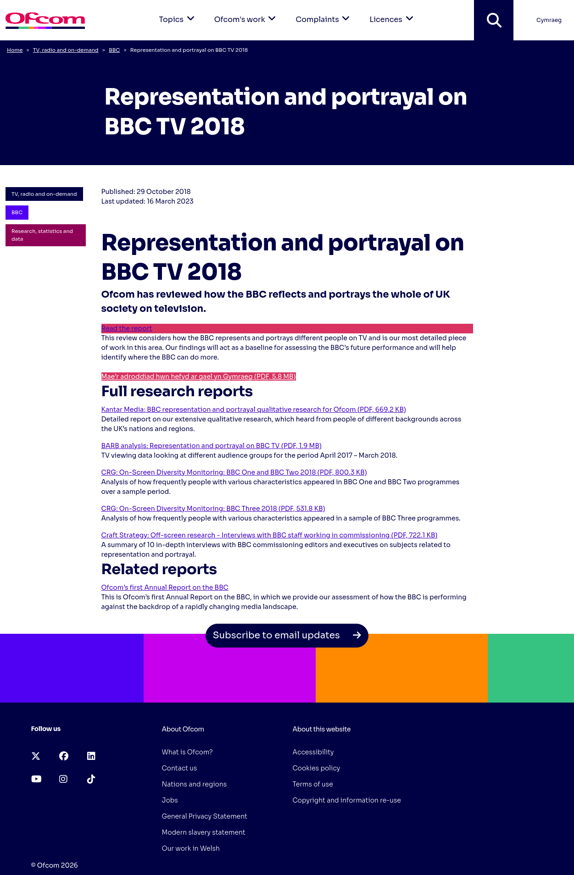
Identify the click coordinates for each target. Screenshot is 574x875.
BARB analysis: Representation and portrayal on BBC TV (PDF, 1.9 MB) (211, 446)
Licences (392, 12)
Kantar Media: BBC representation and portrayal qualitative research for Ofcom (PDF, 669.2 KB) (253, 409)
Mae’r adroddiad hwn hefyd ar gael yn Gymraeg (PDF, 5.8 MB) (198, 376)
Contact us (179, 768)
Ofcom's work (246, 12)
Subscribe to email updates (287, 635)
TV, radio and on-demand (66, 50)
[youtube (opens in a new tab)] (36, 779)
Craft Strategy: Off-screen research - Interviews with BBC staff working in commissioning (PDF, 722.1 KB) (269, 535)
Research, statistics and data (42, 235)
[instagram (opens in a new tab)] (63, 779)
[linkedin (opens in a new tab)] (91, 756)
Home (14, 50)
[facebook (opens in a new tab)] (64, 756)
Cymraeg (549, 20)
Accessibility (313, 752)
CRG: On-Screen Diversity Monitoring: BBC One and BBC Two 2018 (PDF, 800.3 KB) (234, 472)
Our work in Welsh (191, 848)
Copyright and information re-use (347, 800)
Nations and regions (194, 784)
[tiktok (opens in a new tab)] (91, 779)
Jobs (170, 800)
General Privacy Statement (204, 816)
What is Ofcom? (187, 752)
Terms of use (313, 784)
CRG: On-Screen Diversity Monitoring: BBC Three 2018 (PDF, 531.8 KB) (213, 508)
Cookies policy (316, 768)
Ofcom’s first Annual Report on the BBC (164, 587)
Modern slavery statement (203, 832)
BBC (114, 50)
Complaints (324, 12)
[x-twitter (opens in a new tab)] (36, 756)
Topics (178, 12)
